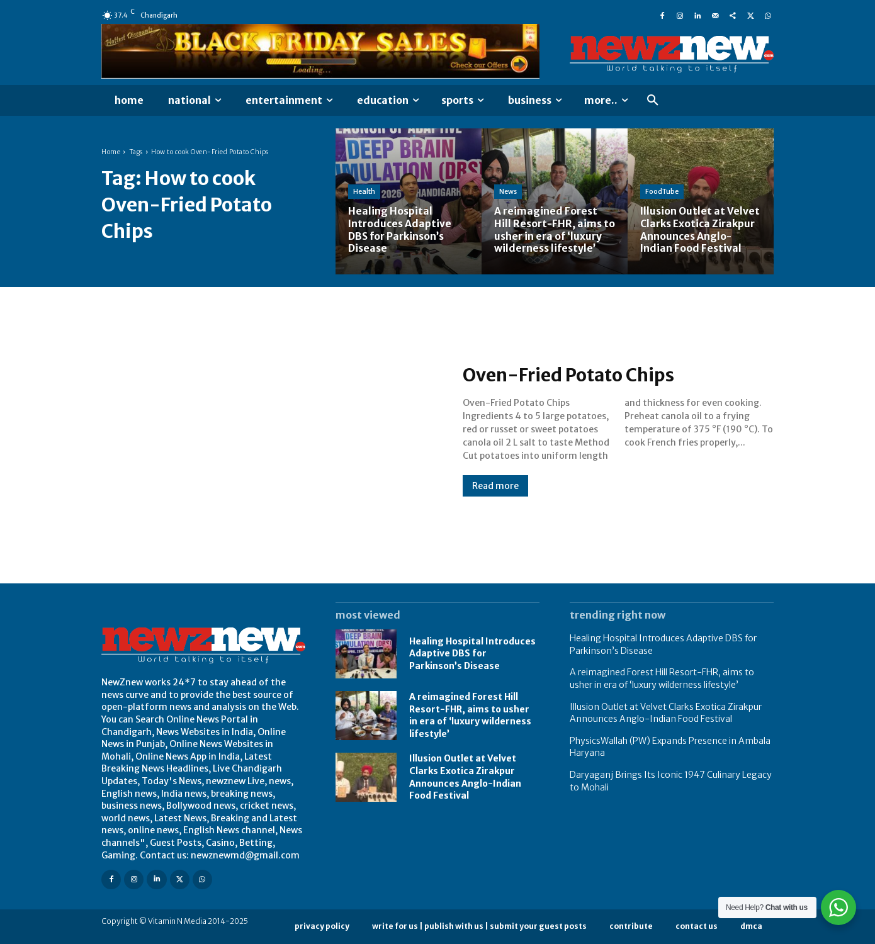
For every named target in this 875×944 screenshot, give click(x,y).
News (508, 192)
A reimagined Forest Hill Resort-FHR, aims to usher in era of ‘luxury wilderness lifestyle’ (470, 715)
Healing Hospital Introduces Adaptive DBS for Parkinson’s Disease (472, 653)
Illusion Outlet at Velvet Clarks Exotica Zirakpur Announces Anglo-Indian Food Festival (666, 713)
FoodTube (662, 192)
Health (364, 192)
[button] (653, 101)
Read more (495, 486)
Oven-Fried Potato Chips (575, 375)
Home (110, 152)
